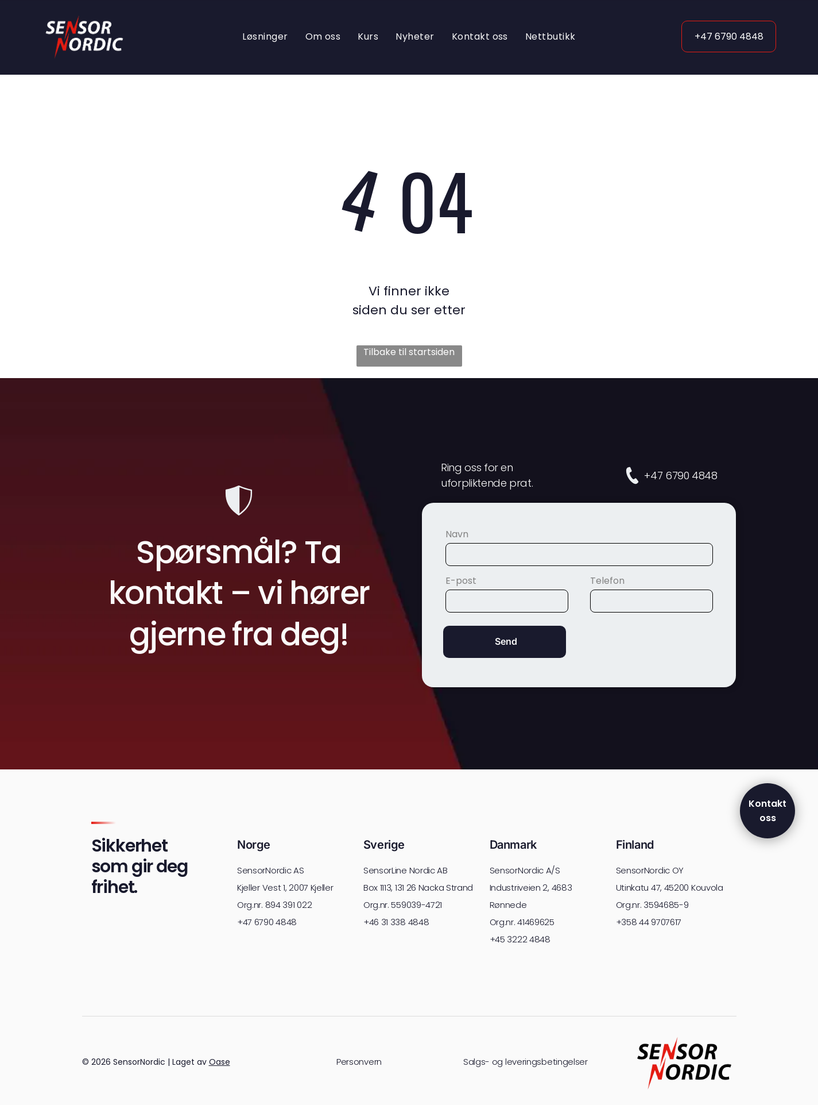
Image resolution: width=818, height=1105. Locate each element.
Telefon (607, 581)
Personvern (359, 1063)
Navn (456, 535)
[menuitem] (265, 38)
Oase (219, 1063)
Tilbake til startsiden (409, 353)
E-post (460, 581)
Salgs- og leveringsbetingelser (525, 1063)
